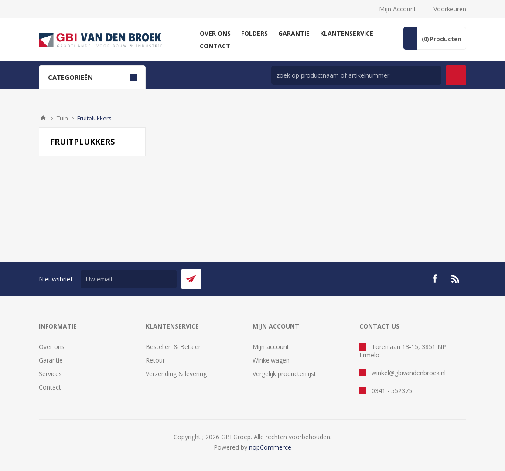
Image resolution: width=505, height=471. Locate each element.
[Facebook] (435, 279)
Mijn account (270, 346)
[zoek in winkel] (356, 75)
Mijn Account (397, 9)
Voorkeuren (449, 9)
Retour (155, 360)
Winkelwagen (271, 360)
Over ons (52, 346)
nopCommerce (270, 447)
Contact (50, 387)
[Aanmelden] (129, 279)
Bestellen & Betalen (174, 346)
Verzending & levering (176, 373)
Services (50, 373)
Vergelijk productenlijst (284, 373)
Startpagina (43, 118)
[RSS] (456, 279)
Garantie (51, 360)
